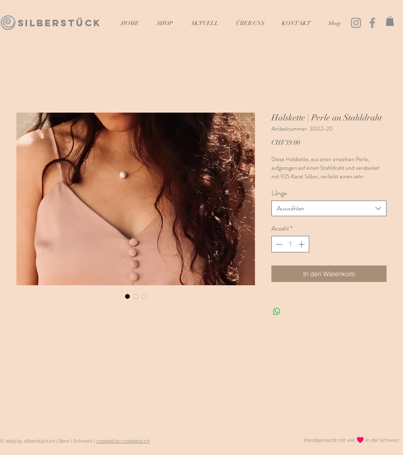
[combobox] (329, 208)
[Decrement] (278, 244)
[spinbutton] (290, 244)
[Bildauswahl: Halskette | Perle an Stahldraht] (127, 296)
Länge (279, 193)
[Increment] (302, 244)
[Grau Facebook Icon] (372, 23)
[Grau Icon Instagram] (356, 23)
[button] (390, 21)
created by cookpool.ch (123, 441)
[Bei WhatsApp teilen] (277, 311)
